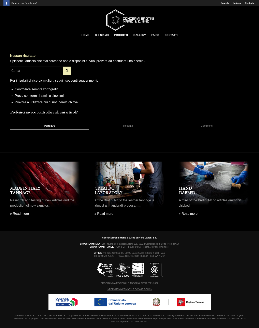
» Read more (19, 213)
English (225, 3)
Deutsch (249, 3)
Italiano (237, 3)
